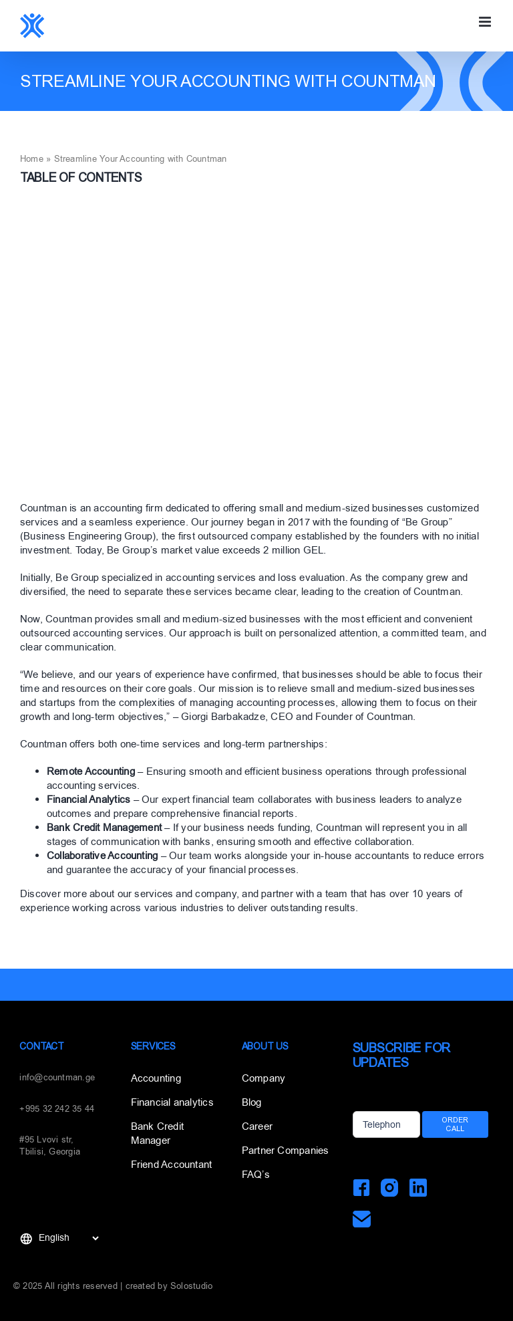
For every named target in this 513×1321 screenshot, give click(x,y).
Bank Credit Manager (157, 1133)
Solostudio (191, 1286)
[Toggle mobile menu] (486, 22)
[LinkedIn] (418, 1188)
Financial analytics (172, 1102)
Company (264, 1078)
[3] (256, 348)
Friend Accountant (171, 1164)
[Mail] (362, 1219)
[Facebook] (362, 1188)
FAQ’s (256, 1174)
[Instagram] (390, 1188)
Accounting (156, 1078)
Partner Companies (285, 1150)
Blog (252, 1102)
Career (257, 1126)
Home (31, 158)
